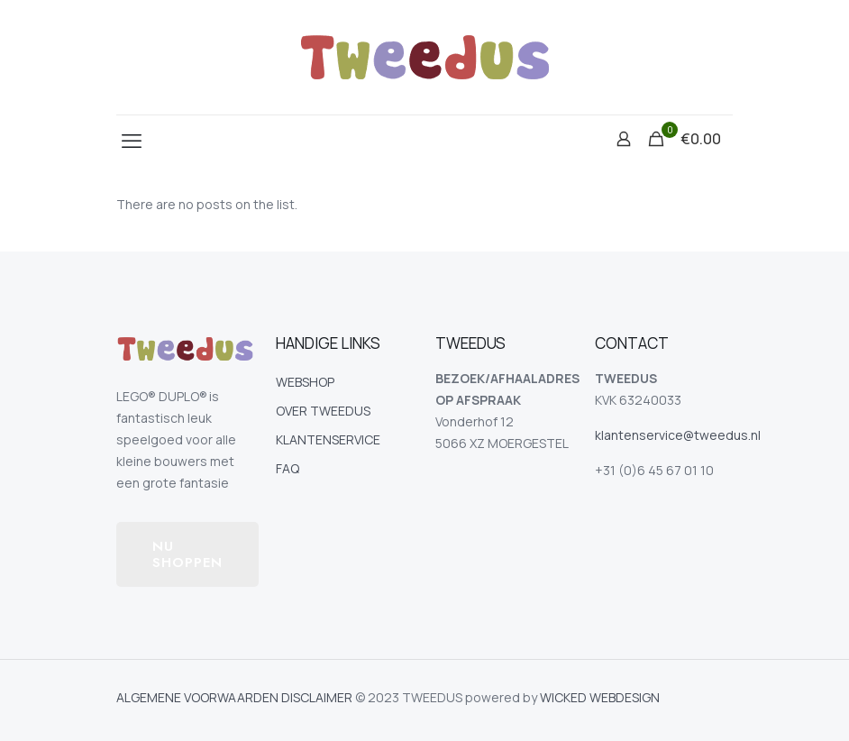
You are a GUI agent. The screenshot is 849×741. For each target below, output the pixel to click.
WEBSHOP (305, 381)
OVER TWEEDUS (323, 410)
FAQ (287, 468)
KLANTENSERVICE (328, 439)
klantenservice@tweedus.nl (678, 435)
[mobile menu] (131, 140)
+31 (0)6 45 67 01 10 (654, 470)
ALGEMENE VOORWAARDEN (197, 697)
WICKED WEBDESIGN (600, 697)
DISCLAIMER (316, 697)
